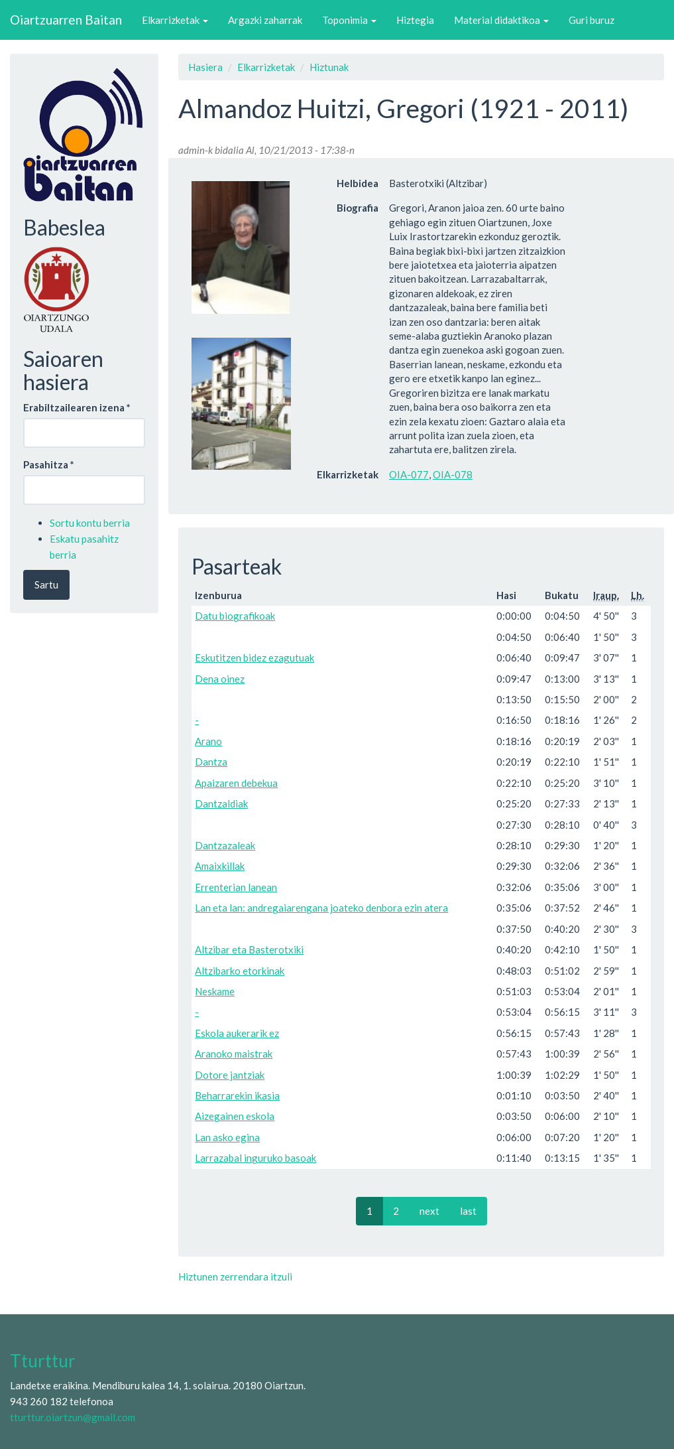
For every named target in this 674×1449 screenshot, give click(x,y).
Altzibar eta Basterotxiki (249, 949)
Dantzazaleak (225, 845)
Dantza (211, 762)
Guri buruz (591, 20)
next (429, 1211)
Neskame (215, 991)
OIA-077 (409, 474)
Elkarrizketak (175, 20)
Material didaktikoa (501, 20)
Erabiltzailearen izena (77, 407)
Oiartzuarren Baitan (66, 19)
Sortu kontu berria (90, 523)
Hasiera (205, 67)
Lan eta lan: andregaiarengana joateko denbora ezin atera (321, 908)
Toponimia (349, 20)
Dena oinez (220, 679)
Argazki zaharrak (265, 20)
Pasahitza (48, 464)
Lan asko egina (227, 1137)
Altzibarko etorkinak (239, 971)
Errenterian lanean (236, 887)
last (468, 1211)
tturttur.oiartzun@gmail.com (72, 1417)
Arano (208, 741)
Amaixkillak (220, 866)
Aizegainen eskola (234, 1116)
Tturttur (43, 1360)
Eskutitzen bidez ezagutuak (254, 657)
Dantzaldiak (221, 803)
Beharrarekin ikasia (237, 1095)
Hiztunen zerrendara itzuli (235, 1276)
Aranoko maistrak (233, 1054)
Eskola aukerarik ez (237, 1033)
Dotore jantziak (229, 1075)
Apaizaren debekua (236, 783)
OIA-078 (453, 474)
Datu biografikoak (235, 616)
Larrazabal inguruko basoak (255, 1158)
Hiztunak (329, 67)
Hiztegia (415, 20)
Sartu (46, 584)
